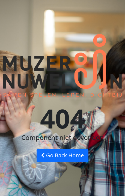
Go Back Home (62, 155)
